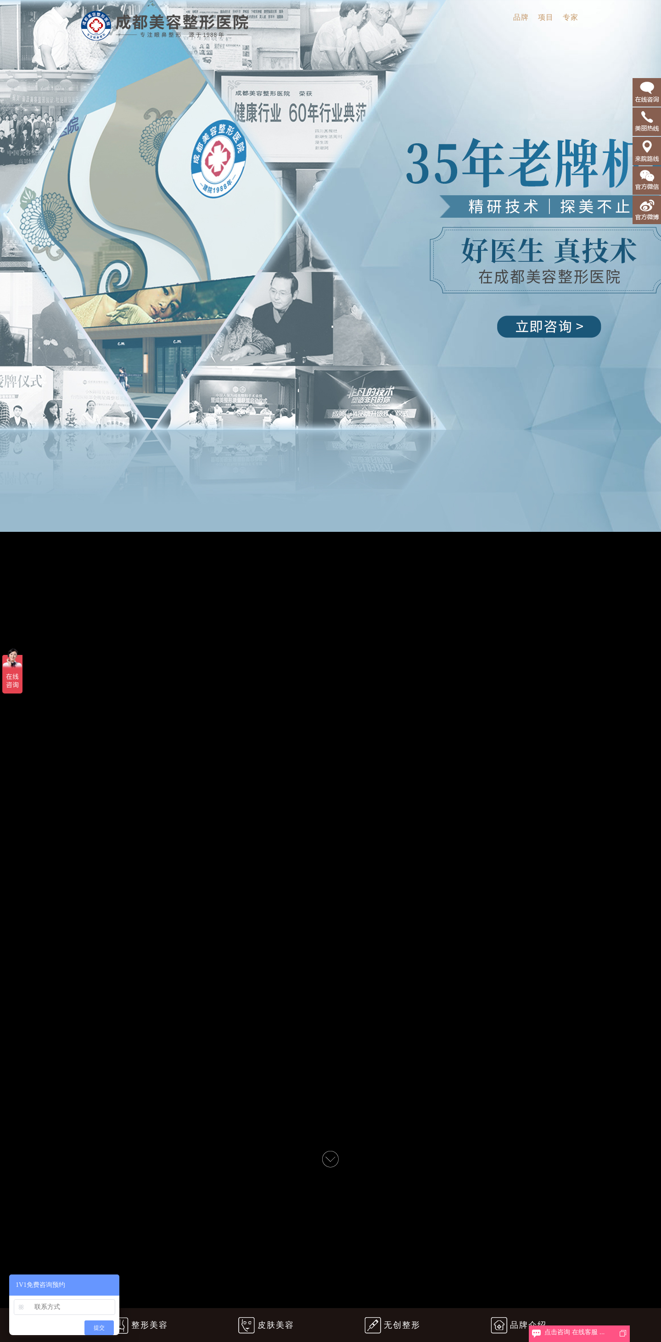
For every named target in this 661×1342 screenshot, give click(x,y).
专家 (570, 17)
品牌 (521, 17)
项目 (546, 17)
